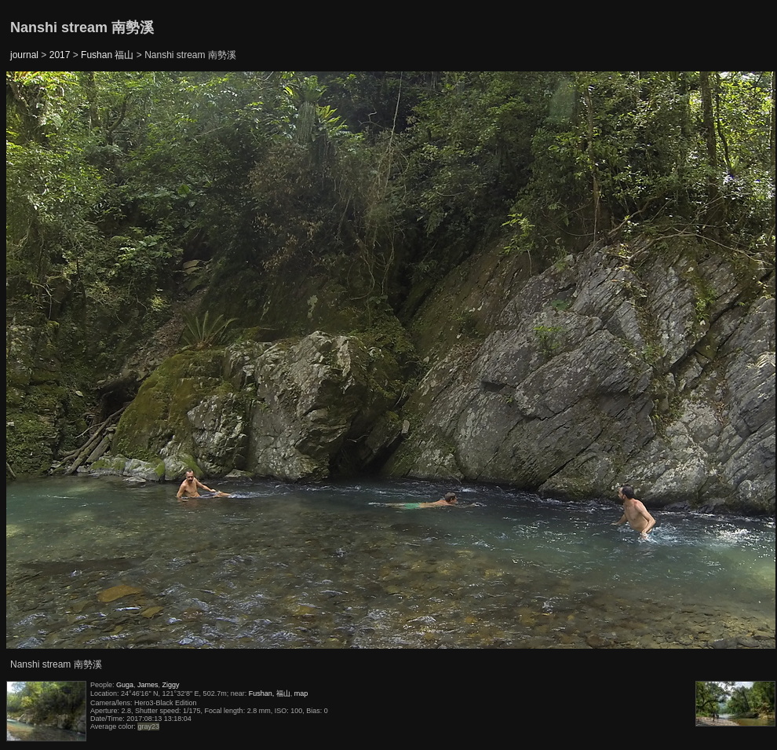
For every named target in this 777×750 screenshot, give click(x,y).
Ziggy (171, 685)
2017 (60, 54)
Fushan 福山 (107, 54)
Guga (124, 685)
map (301, 693)
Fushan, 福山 (269, 693)
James (148, 685)
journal (24, 54)
